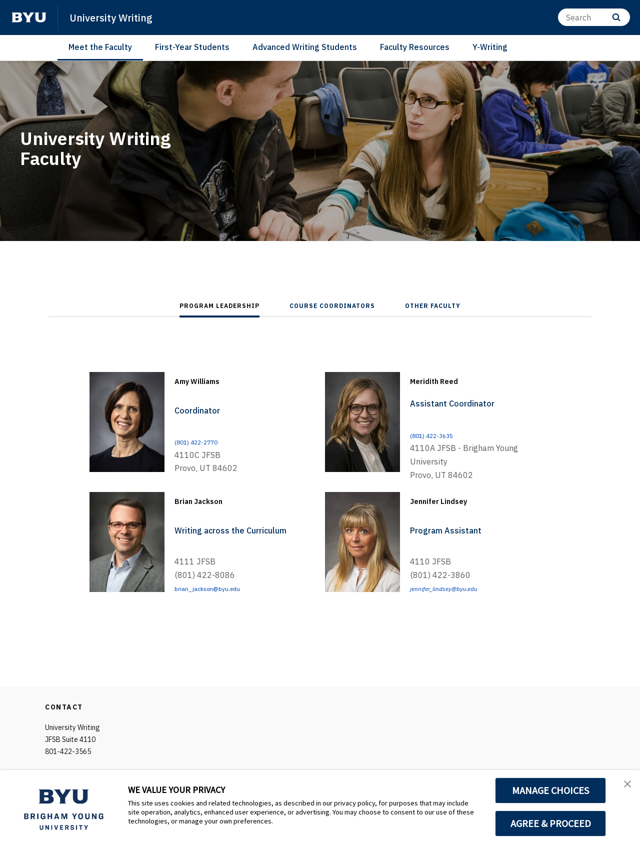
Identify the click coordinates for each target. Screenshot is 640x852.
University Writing (120, 17)
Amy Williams (213, 380)
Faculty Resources (415, 47)
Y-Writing (490, 47)
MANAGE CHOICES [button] (551, 791)
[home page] (29, 17)
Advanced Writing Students (304, 47)
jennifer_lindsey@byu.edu (455, 588)
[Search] (594, 17)
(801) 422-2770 (204, 441)
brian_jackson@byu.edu (218, 588)
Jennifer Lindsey (457, 500)
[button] (624, 788)
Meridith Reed (449, 380)
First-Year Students (192, 47)
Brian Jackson (214, 500)
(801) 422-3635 (440, 435)
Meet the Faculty (100, 47)
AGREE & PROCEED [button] (551, 823)
